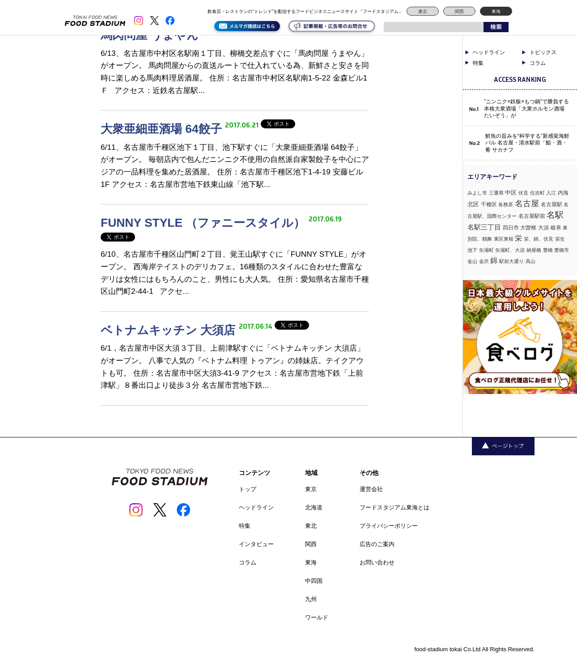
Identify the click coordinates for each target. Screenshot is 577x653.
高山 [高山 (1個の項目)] (530, 261)
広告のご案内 (377, 544)
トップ (247, 489)
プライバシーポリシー (389, 525)
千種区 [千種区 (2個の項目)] (489, 204)
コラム (538, 63)
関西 (459, 11)
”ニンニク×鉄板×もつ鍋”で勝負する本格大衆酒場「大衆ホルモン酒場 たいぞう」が (526, 108)
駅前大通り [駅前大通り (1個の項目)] (511, 261)
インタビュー (256, 544)
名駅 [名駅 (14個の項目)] (555, 215)
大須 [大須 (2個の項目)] (543, 228)
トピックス (543, 52)
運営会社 (371, 489)
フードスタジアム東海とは (394, 507)
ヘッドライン (489, 52)
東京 (422, 11)
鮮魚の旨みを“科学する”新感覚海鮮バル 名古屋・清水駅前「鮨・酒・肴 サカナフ (527, 143)
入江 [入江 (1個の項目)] (551, 192)
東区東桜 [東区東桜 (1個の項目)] (503, 239)
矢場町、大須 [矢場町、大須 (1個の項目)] (510, 250)
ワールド (316, 617)
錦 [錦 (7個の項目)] (493, 260)
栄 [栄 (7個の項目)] (518, 238)
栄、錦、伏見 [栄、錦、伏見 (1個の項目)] (538, 239)
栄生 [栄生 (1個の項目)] (560, 239)
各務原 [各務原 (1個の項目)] (505, 204)
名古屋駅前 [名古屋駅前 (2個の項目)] (531, 216)
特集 (478, 63)
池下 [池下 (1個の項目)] (472, 250)
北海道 (313, 507)
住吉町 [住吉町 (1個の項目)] (537, 192)
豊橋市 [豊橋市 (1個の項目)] (561, 250)
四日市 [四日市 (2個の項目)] (511, 228)
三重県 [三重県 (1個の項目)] (496, 192)
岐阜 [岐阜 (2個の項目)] (556, 228)
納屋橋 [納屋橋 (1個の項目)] (533, 250)
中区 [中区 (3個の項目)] (511, 192)
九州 (311, 599)
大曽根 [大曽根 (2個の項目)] (528, 228)
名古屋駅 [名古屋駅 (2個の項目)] (551, 204)
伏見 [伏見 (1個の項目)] (523, 192)
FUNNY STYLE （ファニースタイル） (205, 222)
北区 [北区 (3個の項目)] (473, 204)
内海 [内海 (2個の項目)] (563, 193)
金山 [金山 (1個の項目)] (472, 261)
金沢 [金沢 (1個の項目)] (484, 261)
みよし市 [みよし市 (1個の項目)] (477, 192)
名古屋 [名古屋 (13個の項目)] (527, 203)
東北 (311, 525)
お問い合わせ (377, 562)
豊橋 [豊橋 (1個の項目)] (548, 250)
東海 (496, 11)
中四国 (313, 580)
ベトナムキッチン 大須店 (170, 330)
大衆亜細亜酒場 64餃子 (163, 129)
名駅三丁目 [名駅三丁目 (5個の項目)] (484, 227)
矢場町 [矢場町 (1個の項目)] (486, 250)
